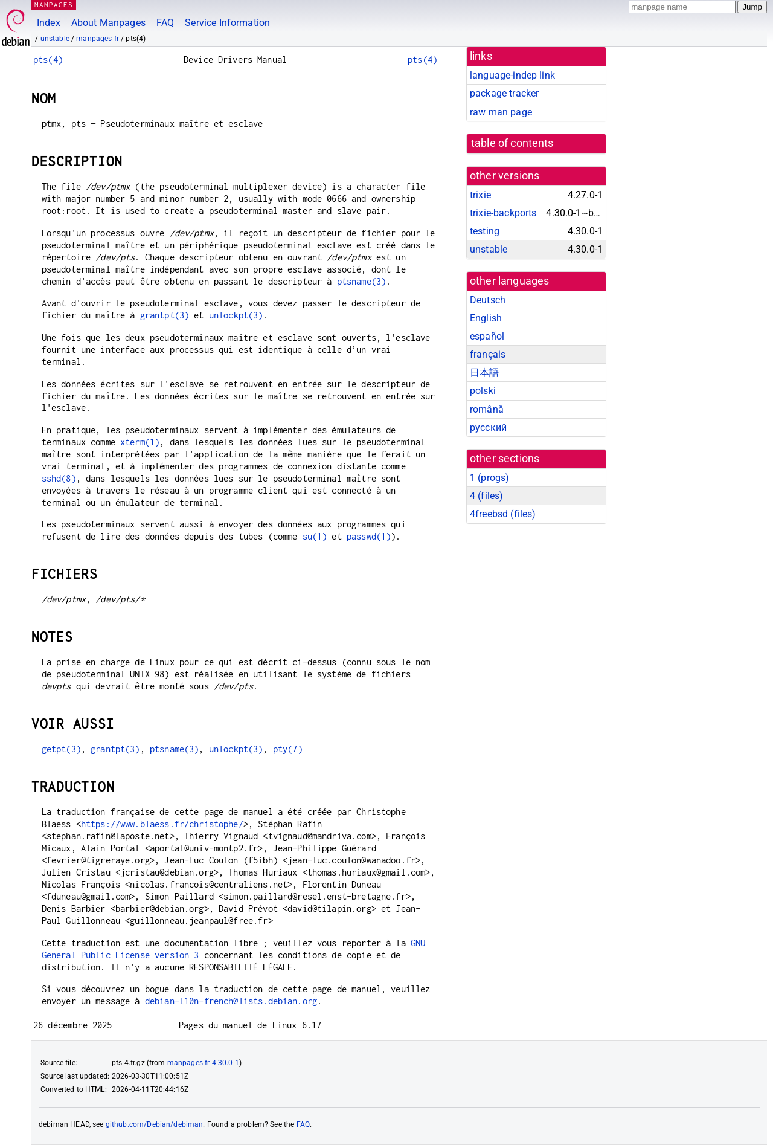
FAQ (165, 22)
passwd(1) (369, 536)
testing (484, 231)
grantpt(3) (165, 315)
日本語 (484, 372)
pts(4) (48, 59)
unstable (54, 38)
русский (488, 427)
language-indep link (512, 75)
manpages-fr (97, 38)
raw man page (501, 112)
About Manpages (108, 22)
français (487, 354)
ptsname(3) (361, 281)
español (487, 336)
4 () (486, 496)
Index (48, 22)
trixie (480, 195)
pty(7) (288, 749)
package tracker (504, 93)
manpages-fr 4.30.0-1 (203, 1063)
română (487, 409)
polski (483, 390)
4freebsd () (503, 514)
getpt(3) (61, 749)
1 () (489, 477)
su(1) (315, 536)
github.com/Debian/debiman (155, 1124)
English (486, 318)
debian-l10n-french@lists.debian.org (231, 1001)
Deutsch (487, 300)
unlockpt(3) (236, 315)
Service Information (227, 22)
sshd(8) (59, 478)
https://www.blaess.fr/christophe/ (162, 824)
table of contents (512, 143)
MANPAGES (53, 4)
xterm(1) (139, 442)
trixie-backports (503, 213)
